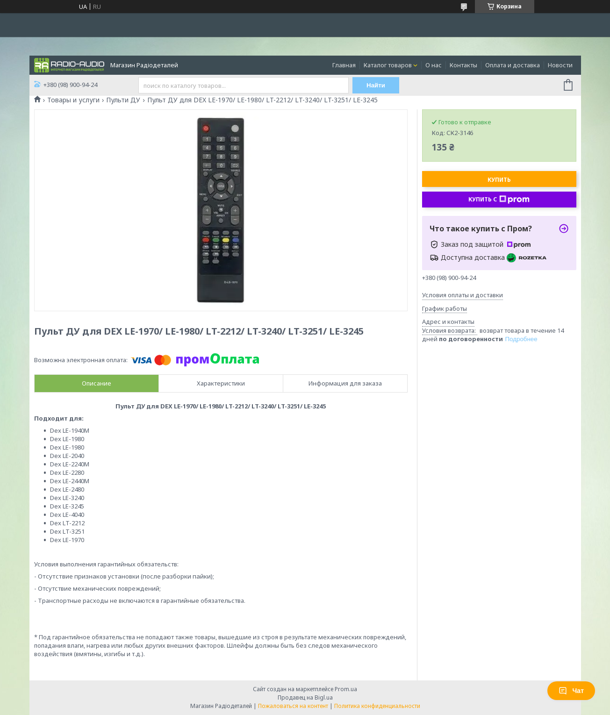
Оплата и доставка (512, 65)
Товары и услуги (73, 100)
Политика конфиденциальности (377, 706)
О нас (433, 65)
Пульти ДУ (123, 100)
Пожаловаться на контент (293, 706)
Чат (571, 690)
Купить (499, 180)
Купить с (499, 199)
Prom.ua (346, 689)
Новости (560, 65)
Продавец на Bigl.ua (305, 697)
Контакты (463, 65)
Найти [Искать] (375, 85)
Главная (344, 65)
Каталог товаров (388, 65)
